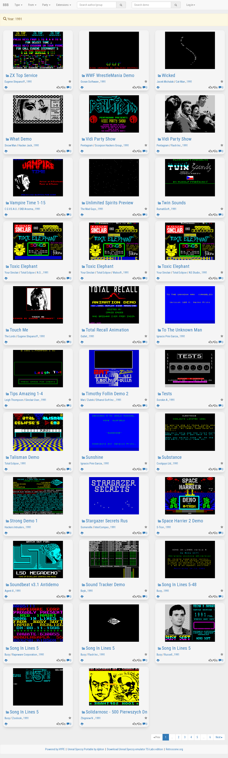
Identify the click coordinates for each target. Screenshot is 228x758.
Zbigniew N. (87, 718)
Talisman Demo (24, 457)
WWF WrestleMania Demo (110, 75)
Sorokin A (162, 399)
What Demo (21, 139)
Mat (83, 399)
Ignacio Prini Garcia (167, 336)
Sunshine (94, 457)
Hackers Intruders (14, 527)
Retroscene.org (174, 749)
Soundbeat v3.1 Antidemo (34, 584)
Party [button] (46, 4)
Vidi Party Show (101, 139)
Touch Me (19, 330)
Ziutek (90, 399)
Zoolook (17, 718)
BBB (6, 5)
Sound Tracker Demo (105, 584)
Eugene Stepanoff (15, 81)
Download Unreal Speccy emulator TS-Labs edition (135, 749)
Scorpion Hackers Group (108, 145)
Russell (168, 654)
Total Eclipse (28, 272)
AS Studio (194, 272)
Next (219, 737)
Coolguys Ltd (164, 463)
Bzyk (83, 590)
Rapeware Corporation (24, 654)
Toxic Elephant (23, 266)
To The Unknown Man (182, 330)
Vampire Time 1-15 (27, 202)
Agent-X (9, 590)
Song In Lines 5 (24, 648)
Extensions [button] (63, 4)
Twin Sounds (174, 202)
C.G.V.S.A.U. (11, 209)
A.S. (39, 272)
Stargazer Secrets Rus (107, 521)
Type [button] (18, 4)
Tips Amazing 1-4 (26, 393)
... (172, 737)
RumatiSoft (163, 209)
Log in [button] (190, 4)
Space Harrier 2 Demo (182, 521)
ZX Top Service (23, 75)
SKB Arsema (26, 209)
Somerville (86, 527)
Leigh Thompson (14, 399)
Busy (159, 590)
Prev (156, 737)
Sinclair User (32, 399)
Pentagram (87, 145)
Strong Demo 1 (24, 521)
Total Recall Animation (107, 330)
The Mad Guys (88, 209)
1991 (29, 81)
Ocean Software (90, 81)
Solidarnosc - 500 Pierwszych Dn (116, 712)
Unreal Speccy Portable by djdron (86, 749)
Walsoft (117, 272)
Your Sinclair (12, 272)
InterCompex (102, 527)
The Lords (10, 336)
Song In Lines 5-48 (179, 584)
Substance (172, 457)
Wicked (168, 75)
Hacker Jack (25, 145)
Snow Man (10, 145)
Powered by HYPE (55, 749)
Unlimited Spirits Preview (109, 202)
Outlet (84, 336)
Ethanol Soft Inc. (105, 399)
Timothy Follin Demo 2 (107, 393)
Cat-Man (180, 81)
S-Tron (160, 527)
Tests (167, 393)
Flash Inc (176, 145)
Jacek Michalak (165, 81)
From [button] (32, 4)
